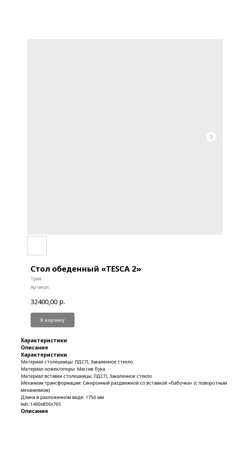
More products (28, 10)
